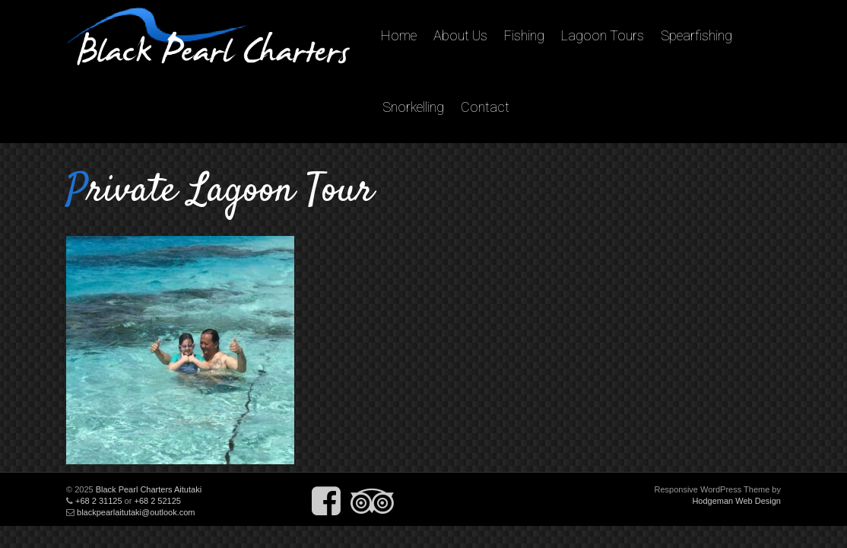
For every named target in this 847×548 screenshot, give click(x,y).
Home (399, 35)
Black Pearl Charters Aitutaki (148, 489)
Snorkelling (413, 107)
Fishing (524, 35)
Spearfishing (696, 35)
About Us (460, 35)
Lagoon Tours (602, 35)
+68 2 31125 (98, 500)
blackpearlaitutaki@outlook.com (136, 512)
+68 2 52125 (157, 500)
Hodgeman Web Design (736, 500)
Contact (485, 107)
